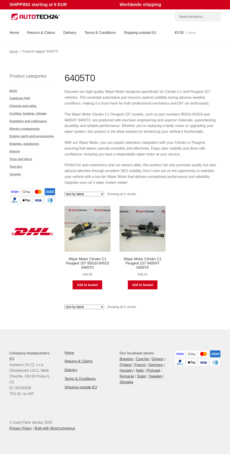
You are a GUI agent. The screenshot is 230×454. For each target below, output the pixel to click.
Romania (126, 376)
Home (14, 33)
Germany (155, 365)
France (140, 365)
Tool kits (15, 166)
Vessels (15, 174)
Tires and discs (20, 159)
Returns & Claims (41, 33)
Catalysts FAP (19, 98)
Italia (140, 370)
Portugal (153, 370)
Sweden (155, 376)
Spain (141, 376)
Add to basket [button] (87, 285)
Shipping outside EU (140, 33)
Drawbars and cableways (28, 121)
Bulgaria (126, 359)
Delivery (69, 33)
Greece (157, 359)
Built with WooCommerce (55, 428)
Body (13, 91)
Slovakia (126, 382)
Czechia (142, 359)
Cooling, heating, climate (28, 113)
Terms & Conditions (100, 33)
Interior (14, 151)
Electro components (24, 129)
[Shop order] (84, 194)
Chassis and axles (23, 106)
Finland (125, 365)
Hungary (126, 370)
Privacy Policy (20, 428)
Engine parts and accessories (31, 136)
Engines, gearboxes (24, 144)
